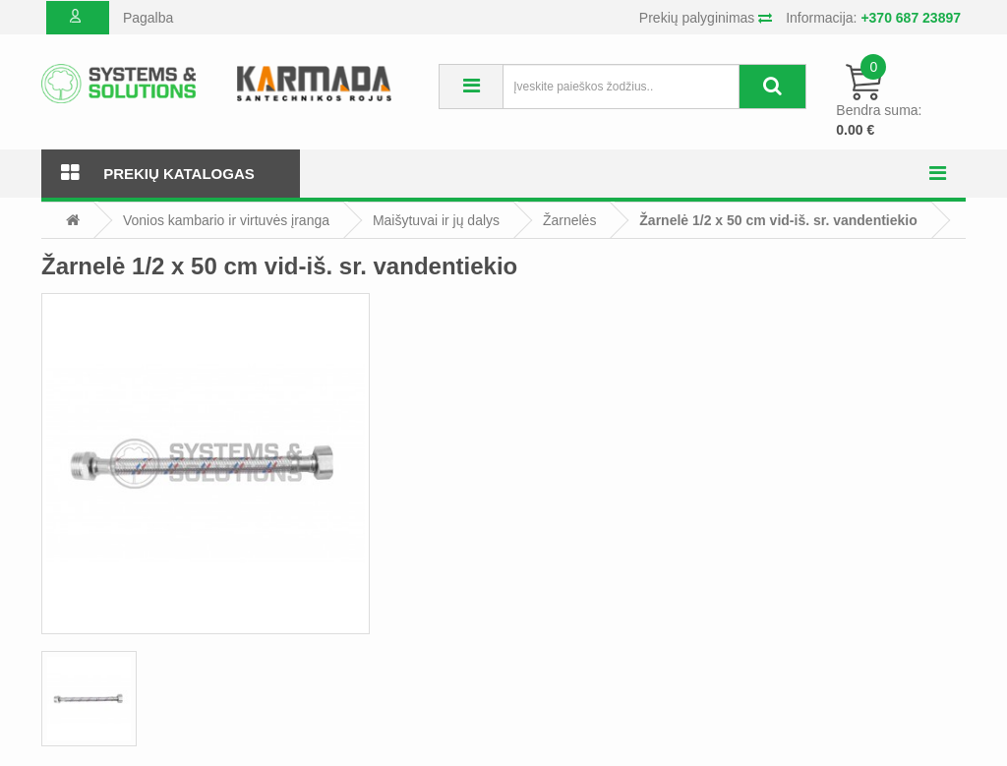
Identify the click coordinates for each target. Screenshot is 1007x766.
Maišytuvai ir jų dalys (436, 220)
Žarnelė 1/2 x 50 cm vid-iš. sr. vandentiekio (778, 220)
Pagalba (148, 18)
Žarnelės (569, 220)
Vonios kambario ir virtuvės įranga (226, 220)
